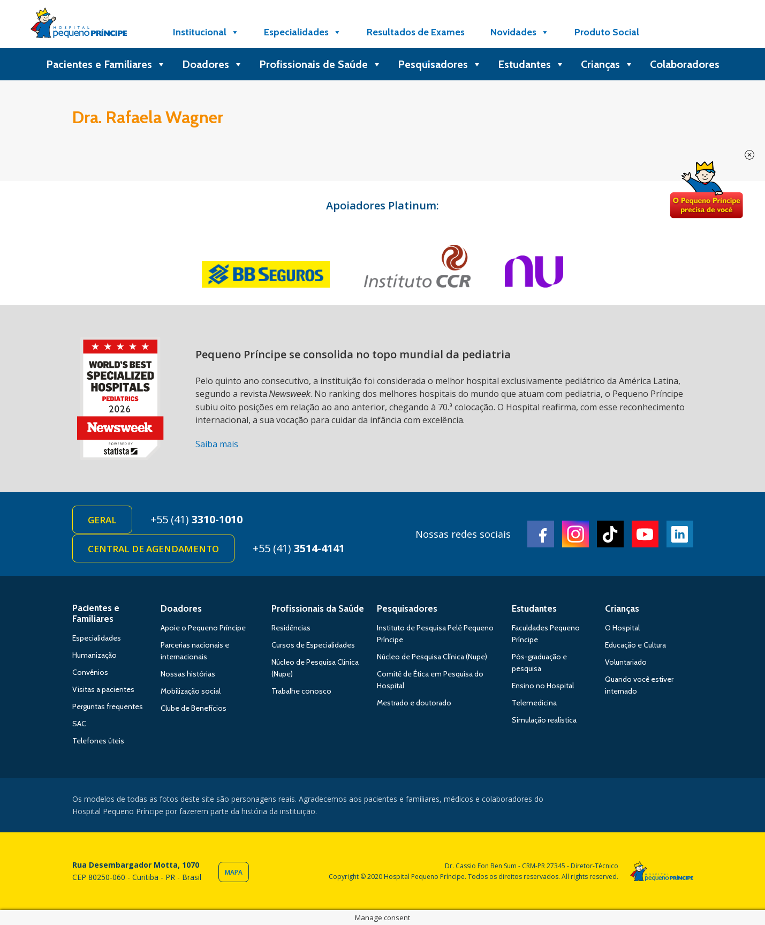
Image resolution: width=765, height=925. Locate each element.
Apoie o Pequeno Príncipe (203, 628)
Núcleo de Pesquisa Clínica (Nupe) (432, 656)
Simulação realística (544, 720)
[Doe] (679, 32)
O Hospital (622, 628)
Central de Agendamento (153, 549)
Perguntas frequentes (107, 706)
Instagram (575, 534)
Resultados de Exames (416, 32)
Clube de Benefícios (193, 708)
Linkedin (679, 534)
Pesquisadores (440, 64)
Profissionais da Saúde (317, 608)
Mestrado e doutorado (414, 703)
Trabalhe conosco (301, 691)
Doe (706, 190)
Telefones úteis (98, 741)
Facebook (540, 534)
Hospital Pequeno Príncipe (79, 25)
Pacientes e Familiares (106, 64)
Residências (290, 628)
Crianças (607, 64)
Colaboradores (684, 64)
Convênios (90, 672)
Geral (102, 520)
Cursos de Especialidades (313, 645)
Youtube (645, 534)
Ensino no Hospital (543, 685)
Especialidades (303, 32)
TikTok (610, 534)
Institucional (206, 32)
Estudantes (531, 64)
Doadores (212, 64)
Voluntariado (626, 662)
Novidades (519, 32)
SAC (79, 723)
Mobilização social (191, 691)
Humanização (94, 655)
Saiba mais (216, 444)
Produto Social (606, 32)
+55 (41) (196, 519)
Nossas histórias (188, 674)
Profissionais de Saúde (320, 64)
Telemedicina (534, 703)
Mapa (234, 872)
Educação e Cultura (635, 645)
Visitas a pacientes (103, 689)
